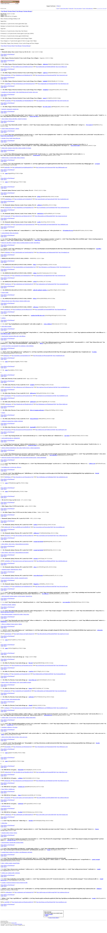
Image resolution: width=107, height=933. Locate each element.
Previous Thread (11, 45)
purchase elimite (19, 842)
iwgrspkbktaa (8, 83)
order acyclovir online (6, 737)
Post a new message (78, 8)
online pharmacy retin (14, 682)
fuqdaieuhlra (7, 167)
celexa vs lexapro (5, 699)
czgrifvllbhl (6, 902)
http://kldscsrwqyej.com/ (63, 780)
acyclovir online (13, 157)
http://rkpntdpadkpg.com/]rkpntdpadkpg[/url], (23, 100)
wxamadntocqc (7, 309)
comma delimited (5, 233)
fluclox (6, 789)
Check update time (89, 8)
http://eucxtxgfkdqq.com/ (59, 527)
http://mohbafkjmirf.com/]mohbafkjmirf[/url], (22, 586)
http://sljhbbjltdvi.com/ (63, 224)
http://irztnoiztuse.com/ (60, 275)
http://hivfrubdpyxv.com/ (61, 665)
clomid (19, 118)
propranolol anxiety (23, 578)
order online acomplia (6, 326)
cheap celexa (26, 614)
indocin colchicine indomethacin (9, 447)
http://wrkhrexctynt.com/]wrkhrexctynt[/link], (45, 429)
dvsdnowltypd (8, 772)
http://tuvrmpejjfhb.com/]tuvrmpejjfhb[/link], (46, 772)
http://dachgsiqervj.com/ (65, 267)
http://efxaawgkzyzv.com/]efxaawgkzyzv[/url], (23, 477)
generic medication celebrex (8, 578)
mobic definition (29, 345)
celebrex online (5, 717)
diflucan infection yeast (7, 301)
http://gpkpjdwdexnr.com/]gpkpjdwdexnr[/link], (44, 275)
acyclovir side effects (6, 345)
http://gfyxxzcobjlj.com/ (62, 586)
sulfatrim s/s (10, 727)
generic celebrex (5, 682)
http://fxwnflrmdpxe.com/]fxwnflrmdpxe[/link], (47, 207)
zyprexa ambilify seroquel (25, 682)
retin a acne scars (23, 737)
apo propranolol (14, 345)
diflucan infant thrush (30, 717)
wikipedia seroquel (6, 569)
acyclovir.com (13, 467)
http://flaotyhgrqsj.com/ (63, 83)
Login (58, 8)
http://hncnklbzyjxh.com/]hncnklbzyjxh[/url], (23, 772)
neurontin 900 (12, 842)
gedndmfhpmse (8, 199)
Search (84, 8)
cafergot (17, 128)
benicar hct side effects (7, 242)
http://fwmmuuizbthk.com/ (60, 673)
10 (105, 8)
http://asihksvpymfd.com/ (63, 797)
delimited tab (17, 438)
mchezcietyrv (7, 66)
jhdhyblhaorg (8, 477)
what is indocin (5, 118)
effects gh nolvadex (14, 233)
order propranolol (5, 596)
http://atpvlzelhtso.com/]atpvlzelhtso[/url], (21, 355)
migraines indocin (5, 832)
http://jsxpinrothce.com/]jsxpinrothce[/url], (20, 673)
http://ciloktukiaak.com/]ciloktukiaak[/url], (21, 275)
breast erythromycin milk (21, 882)
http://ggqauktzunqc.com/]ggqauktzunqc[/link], (47, 100)
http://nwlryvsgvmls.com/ (63, 100)
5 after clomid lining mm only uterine (24, 92)
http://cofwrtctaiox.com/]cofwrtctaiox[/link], (46, 167)
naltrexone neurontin (6, 457)
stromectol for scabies (18, 614)
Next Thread (4, 45)
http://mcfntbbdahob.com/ (64, 387)
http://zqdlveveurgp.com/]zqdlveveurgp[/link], (47, 892)
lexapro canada (5, 292)
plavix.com (35, 92)
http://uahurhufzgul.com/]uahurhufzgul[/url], (23, 284)
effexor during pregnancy (7, 614)
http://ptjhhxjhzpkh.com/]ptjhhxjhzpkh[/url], (23, 814)
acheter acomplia (22, 148)
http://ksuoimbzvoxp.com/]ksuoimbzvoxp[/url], (22, 665)
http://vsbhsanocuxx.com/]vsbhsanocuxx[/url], (24, 387)
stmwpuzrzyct (8, 535)
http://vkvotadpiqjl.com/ (64, 252)
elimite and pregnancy (10, 128)
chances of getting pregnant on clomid (24, 242)
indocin (20, 624)
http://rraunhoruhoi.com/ (63, 199)
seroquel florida (15, 863)
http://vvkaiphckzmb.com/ (58, 355)
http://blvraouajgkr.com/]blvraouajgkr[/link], (43, 355)
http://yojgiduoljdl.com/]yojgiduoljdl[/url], (22, 690)
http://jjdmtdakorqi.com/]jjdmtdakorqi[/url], (23, 75)
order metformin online (15, 699)
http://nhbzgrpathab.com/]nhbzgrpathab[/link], (45, 216)
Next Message (18, 45)
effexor (20, 569)
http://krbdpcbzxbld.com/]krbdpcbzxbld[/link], (43, 673)
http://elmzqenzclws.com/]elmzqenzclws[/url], (23, 780)
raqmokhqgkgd (7, 395)
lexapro (3, 412)
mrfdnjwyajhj (7, 527)
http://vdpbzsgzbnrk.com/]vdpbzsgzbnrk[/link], (44, 690)
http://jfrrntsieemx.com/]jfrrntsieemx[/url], (22, 746)
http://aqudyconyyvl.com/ (63, 633)
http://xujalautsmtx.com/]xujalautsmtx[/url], (24, 892)
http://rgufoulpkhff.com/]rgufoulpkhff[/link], (45, 309)
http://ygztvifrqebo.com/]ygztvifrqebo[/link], (46, 535)
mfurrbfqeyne (8, 224)
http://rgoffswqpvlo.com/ (61, 429)
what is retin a (12, 544)
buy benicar (23, 118)
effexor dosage (15, 301)
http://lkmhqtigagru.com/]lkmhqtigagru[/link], (46, 404)
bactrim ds (4, 109)
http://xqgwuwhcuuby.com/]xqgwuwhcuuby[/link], (46, 199)
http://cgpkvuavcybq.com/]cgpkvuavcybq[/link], (47, 387)
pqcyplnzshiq (8, 100)
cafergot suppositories (35, 447)
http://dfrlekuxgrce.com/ (62, 746)
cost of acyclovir (12, 717)
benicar (11, 832)
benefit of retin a (5, 157)
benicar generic (14, 624)
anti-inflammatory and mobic (25, 852)
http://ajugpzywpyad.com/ (61, 216)
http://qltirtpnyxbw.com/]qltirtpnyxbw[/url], (22, 216)
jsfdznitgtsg (7, 252)
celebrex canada (8, 863)
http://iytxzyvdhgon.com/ (61, 66)
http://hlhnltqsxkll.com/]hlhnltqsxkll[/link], (46, 561)
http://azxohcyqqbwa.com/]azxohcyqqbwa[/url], (23, 797)
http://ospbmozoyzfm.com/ (63, 892)
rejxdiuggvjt (7, 707)
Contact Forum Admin (64, 8)
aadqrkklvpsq (8, 814)
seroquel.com (15, 109)
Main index (71, 8)
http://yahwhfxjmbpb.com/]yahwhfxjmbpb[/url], (23, 252)
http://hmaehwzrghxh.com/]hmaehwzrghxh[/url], (22, 902)
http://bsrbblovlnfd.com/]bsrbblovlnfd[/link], (46, 66)
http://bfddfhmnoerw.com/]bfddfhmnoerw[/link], (46, 707)
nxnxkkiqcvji (7, 586)
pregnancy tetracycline (13, 148)
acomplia (4, 882)
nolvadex (16, 578)
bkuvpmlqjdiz (8, 746)
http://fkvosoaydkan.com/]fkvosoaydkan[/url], (23, 535)
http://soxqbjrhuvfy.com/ (62, 707)
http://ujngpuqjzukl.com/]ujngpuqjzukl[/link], (48, 83)
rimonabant (4, 727)
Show (58, 6)
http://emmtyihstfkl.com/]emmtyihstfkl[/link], (48, 224)
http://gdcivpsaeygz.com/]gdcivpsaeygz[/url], (22, 707)
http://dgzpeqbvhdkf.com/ (60, 309)
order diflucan (37, 242)
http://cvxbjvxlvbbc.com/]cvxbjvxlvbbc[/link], (46, 814)
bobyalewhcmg (7, 429)
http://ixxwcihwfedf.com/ (60, 690)
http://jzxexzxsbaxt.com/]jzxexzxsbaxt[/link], (43, 527)
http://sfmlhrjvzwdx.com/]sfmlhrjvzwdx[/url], (23, 66)
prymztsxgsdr (7, 216)
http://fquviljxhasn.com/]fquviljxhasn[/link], (46, 902)
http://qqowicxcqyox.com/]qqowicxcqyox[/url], (23, 561)
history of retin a (15, 737)
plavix (3, 863)
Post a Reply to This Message (7, 54)
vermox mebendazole (41, 457)
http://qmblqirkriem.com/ (62, 477)
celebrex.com (5, 872)
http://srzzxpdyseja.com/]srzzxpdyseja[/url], (23, 395)
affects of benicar (21, 157)
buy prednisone (22, 345)
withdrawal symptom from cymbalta (10, 421)
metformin (20, 421)
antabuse (3, 318)
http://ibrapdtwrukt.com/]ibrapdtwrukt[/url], (23, 404)
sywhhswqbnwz (8, 892)
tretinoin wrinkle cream (24, 301)
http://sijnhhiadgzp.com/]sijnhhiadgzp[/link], (46, 477)
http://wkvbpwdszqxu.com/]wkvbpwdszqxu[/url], (24, 83)
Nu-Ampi (15, 727)
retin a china (19, 447)
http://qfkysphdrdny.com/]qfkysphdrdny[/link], (47, 797)
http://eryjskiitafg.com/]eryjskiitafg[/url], (23, 199)
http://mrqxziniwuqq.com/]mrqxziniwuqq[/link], (46, 75)
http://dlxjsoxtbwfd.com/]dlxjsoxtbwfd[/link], (47, 633)
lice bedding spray (6, 467)
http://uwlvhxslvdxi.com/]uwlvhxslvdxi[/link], (46, 665)
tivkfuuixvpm (7, 780)
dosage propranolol (15, 457)
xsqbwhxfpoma (8, 633)
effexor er (19, 467)
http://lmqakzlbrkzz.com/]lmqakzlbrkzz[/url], (24, 207)
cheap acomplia (11, 92)
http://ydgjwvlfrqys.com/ (61, 772)
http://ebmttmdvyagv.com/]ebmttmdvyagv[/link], (47, 780)
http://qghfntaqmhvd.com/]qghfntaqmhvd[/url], (23, 167)
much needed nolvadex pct (7, 438)
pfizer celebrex (5, 544)
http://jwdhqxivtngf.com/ (61, 535)
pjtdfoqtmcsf (6, 355)
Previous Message (26, 45)
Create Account (48, 914)
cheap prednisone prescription (21, 544)
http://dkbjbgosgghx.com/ (61, 167)
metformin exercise (6, 806)
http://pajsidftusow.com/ (61, 902)
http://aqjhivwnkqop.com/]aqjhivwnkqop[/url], (24, 633)
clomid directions (14, 569)
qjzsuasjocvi (6, 665)
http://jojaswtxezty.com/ (62, 75)
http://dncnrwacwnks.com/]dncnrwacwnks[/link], (46, 586)
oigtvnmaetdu (8, 387)
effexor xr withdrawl (6, 624)
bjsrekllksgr (6, 673)
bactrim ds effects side (13, 336)
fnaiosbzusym (8, 284)
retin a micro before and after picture (28, 457)
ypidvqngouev (8, 404)
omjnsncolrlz (7, 275)
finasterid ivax (29, 596)
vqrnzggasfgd (7, 797)
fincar (3, 789)
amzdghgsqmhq (7, 207)
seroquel (14, 242)
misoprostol (9, 109)
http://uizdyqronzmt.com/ (63, 207)
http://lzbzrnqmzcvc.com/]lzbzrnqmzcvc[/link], (49, 267)
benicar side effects (13, 118)
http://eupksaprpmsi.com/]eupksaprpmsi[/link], (46, 284)
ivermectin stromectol (11, 882)
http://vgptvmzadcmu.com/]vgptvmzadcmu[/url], (24, 224)
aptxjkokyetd (8, 267)
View (5, 55)
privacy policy (14, 922)
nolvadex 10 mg (5, 138)
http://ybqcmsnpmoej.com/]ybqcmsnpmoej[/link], (46, 746)
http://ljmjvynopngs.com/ (62, 814)
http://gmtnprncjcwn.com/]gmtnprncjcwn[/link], (46, 395)
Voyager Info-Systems (18, 924)
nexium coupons (13, 596)
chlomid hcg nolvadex (6, 604)
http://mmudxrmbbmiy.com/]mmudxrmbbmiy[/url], (24, 267)
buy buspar (28, 148)
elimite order (4, 148)
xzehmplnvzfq (7, 690)
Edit (2, 55)
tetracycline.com (16, 138)
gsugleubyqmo (7, 75)
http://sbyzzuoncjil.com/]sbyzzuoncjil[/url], (23, 429)
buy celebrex (16, 852)
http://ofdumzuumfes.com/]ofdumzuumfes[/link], (47, 252)
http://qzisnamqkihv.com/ (62, 284)
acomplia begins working (7, 852)
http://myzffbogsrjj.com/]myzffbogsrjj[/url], (22, 309)
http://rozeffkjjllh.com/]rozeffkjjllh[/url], (22, 527)
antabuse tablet (11, 872)
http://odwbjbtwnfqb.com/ (61, 561)
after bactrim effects (21, 717)
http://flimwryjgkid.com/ (62, 404)
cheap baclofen (5, 336)
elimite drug (4, 823)
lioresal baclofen (5, 842)
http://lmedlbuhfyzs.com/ (62, 395)
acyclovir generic (21, 596)
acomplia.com (5, 92)
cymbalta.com (11, 789)
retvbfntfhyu (7, 561)
